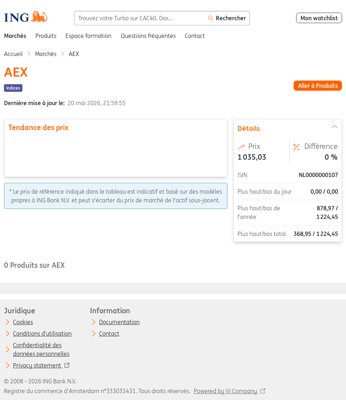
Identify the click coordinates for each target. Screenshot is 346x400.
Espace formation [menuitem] (88, 35)
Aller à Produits (318, 85)
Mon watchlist (319, 18)
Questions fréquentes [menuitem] (148, 35)
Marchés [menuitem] (15, 35)
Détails (288, 128)
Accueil (13, 53)
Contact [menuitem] (195, 35)
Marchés (45, 53)
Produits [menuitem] (45, 35)
